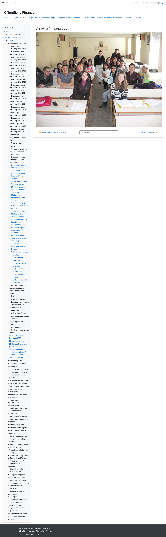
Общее (17, 255)
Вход (161, 3)
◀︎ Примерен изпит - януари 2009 (52, 132)
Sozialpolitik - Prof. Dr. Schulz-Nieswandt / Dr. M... (20, 246)
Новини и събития (18, 358)
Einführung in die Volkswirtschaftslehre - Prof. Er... (20, 205)
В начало (7, 18)
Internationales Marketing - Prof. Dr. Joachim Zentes (19, 214)
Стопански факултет (30, 18)
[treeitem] (16, 275)
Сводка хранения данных (29, 534)
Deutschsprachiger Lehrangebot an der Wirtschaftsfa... (62, 18)
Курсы (16, 18)
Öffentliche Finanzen (93, 18)
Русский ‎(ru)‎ (11, 3)
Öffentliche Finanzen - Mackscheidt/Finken (35, 531)
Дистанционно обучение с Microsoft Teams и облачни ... (17, 352)
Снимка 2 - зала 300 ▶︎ (149, 132)
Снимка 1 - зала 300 (133, 18)
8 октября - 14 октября (113, 18)
